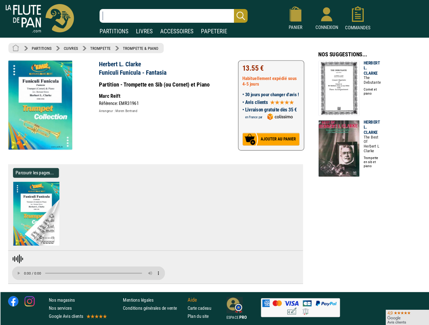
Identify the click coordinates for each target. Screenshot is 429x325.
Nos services (60, 307)
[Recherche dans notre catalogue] (174, 16)
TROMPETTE (100, 48)
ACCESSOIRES (177, 31)
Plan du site (198, 316)
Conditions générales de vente (154, 307)
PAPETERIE (214, 31)
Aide (192, 300)
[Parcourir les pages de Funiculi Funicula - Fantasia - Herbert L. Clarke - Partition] (61, 244)
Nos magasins (62, 299)
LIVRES (144, 31)
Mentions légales (138, 299)
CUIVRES (71, 48)
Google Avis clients (77, 316)
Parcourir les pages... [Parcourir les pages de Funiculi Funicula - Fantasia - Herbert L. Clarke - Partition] (35, 172)
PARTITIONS (114, 31)
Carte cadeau (199, 307)
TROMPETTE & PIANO (140, 48)
